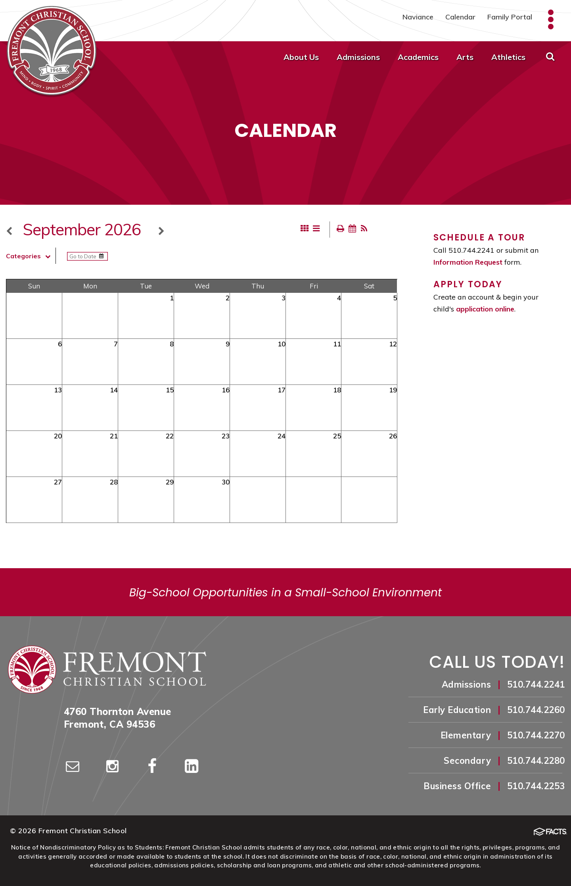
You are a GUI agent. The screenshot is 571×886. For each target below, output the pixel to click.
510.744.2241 (536, 684)
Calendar (460, 16)
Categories (31, 255)
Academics (418, 57)
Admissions (358, 57)
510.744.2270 (536, 735)
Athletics (508, 57)
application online (485, 308)
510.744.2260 (536, 709)
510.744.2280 (536, 760)
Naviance (417, 16)
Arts (464, 57)
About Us (301, 57)
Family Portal (509, 16)
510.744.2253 (536, 786)
